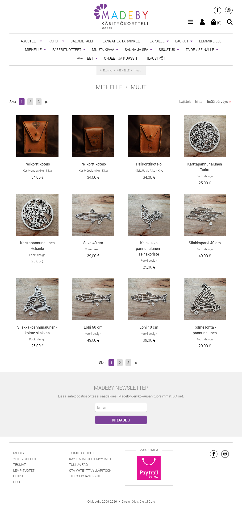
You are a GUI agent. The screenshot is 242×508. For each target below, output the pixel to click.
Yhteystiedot (24, 459)
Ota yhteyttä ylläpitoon (90, 470)
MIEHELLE (33, 49)
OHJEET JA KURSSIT (121, 58)
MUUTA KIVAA (103, 49)
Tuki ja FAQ (78, 464)
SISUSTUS (167, 49)
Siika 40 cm (93, 242)
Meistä (19, 453)
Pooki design (204, 176)
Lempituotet (23, 470)
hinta (199, 101)
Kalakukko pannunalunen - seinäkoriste (149, 248)
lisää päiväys (217, 101)
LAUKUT (181, 41)
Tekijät (19, 464)
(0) (216, 22)
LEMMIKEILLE (210, 41)
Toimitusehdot (81, 453)
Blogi (17, 482)
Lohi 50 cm (93, 327)
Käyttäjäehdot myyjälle (90, 459)
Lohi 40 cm (148, 327)
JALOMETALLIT (83, 41)
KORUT (54, 41)
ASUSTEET (29, 41)
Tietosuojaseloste (85, 476)
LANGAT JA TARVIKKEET (122, 41)
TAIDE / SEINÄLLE (200, 49)
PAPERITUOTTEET (66, 49)
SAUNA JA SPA (136, 49)
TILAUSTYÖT (155, 58)
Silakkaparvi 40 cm (205, 242)
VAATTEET (85, 58)
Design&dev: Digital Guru (138, 501)
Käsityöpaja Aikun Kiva (37, 170)
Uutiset (19, 476)
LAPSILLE (157, 41)
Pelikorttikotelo (37, 163)
